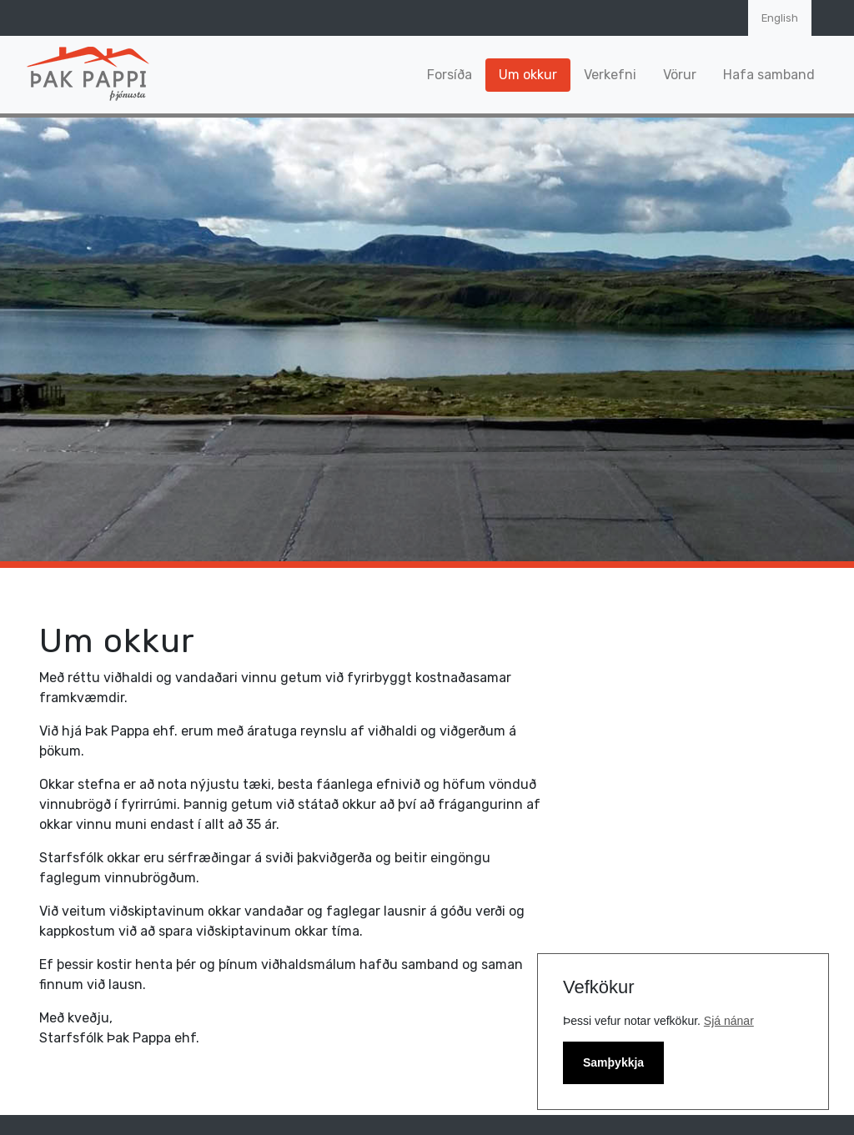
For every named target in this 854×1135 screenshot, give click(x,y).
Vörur (679, 75)
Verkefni (610, 75)
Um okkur (528, 75)
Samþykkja (613, 1062)
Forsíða (449, 75)
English (779, 18)
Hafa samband (769, 75)
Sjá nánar (729, 1020)
